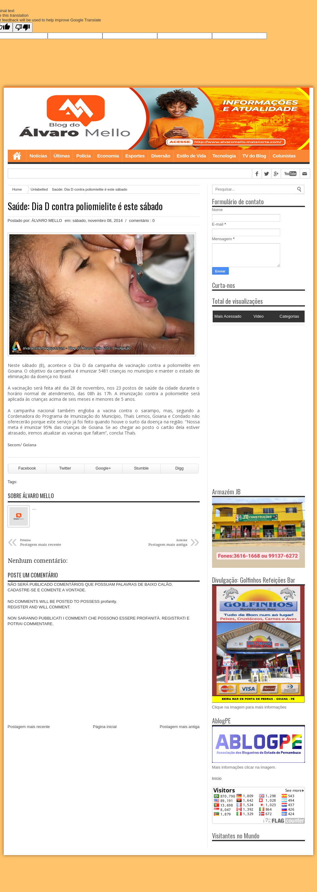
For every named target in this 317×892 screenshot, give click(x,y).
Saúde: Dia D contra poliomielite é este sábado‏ (85, 206)
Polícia (83, 155)
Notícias (38, 155)
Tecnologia (224, 155)
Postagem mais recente (29, 727)
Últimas (62, 155)
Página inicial (105, 727)
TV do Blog (254, 155)
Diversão (160, 155)
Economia (108, 155)
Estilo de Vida (191, 155)
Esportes (135, 155)
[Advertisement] (250, 364)
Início (217, 778)
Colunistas (284, 155)
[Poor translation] (23, 27)
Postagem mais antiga (180, 727)
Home (17, 156)
